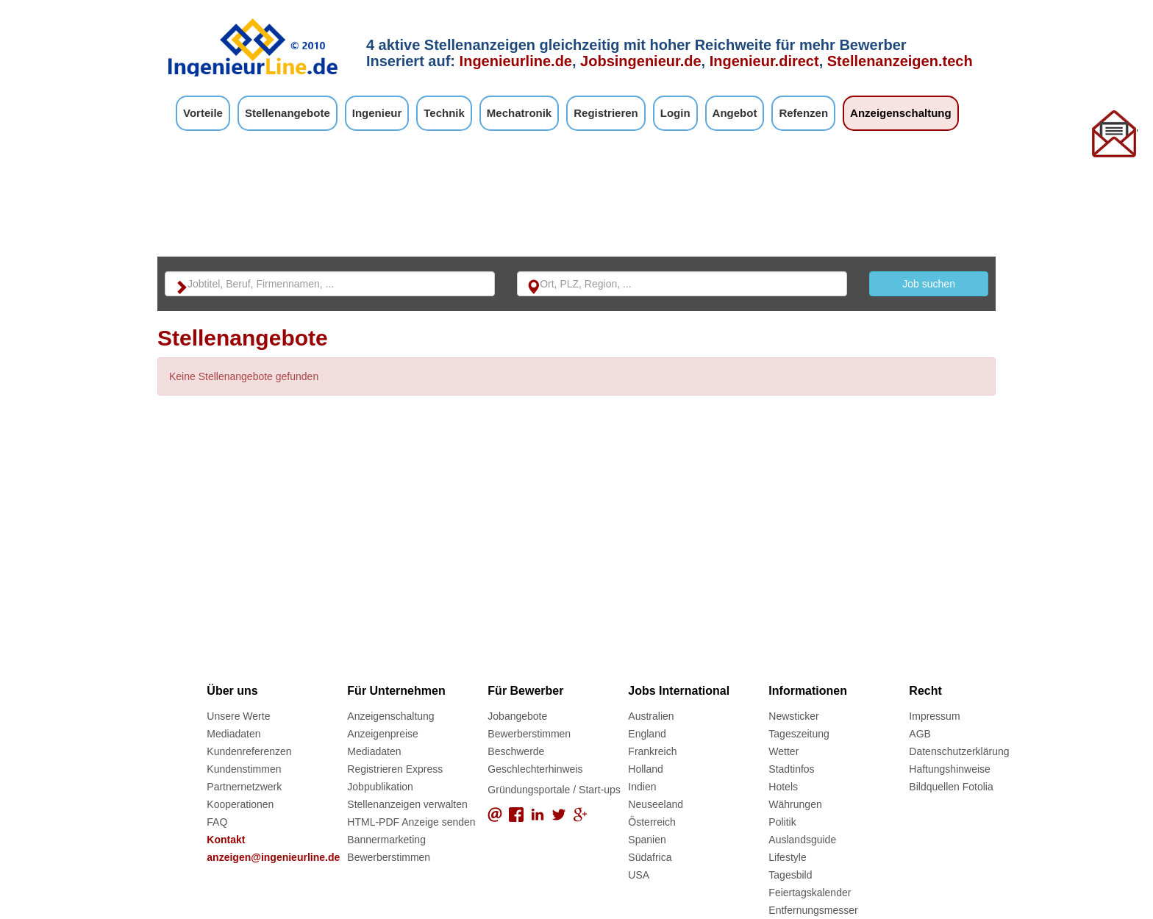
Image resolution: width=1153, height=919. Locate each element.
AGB (920, 734)
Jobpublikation (380, 787)
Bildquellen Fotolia (951, 787)
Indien (642, 787)
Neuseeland (655, 804)
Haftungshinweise (949, 769)
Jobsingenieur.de (640, 61)
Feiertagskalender (809, 892)
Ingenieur (377, 113)
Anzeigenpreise (382, 734)
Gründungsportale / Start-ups (554, 789)
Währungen (794, 804)
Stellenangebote (287, 113)
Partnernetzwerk (244, 787)
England (646, 734)
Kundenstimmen (244, 769)
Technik (444, 113)
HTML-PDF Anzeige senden (411, 822)
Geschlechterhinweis (535, 769)
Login (675, 113)
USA (638, 875)
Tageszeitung (798, 734)
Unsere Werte (238, 716)
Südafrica (649, 857)
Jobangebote (517, 716)
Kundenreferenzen (249, 751)
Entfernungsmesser (812, 910)
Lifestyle (787, 857)
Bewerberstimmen (388, 857)
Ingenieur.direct (764, 61)
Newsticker (793, 716)
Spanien (646, 839)
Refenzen (803, 113)
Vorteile (203, 113)
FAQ (217, 822)
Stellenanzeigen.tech (900, 61)
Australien (651, 716)
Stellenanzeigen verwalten (407, 804)
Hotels (783, 787)
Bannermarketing (386, 839)
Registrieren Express (395, 769)
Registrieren (606, 113)
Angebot (735, 113)
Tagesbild (790, 875)
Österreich (652, 822)
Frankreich (652, 751)
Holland (645, 769)
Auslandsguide (802, 839)
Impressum (934, 716)
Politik (782, 822)
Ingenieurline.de (516, 61)
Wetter (783, 751)
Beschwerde (516, 751)
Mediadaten (233, 734)
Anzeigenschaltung (901, 113)
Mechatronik (519, 113)
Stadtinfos (791, 769)
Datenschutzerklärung (959, 751)
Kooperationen (240, 804)
